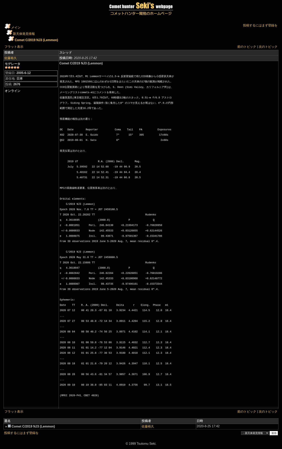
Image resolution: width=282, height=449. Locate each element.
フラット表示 (14, 46)
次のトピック (268, 46)
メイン (16, 27)
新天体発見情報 (24, 33)
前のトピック (246, 46)
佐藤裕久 (10, 58)
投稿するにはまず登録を (260, 25)
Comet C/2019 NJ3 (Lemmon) (36, 40)
